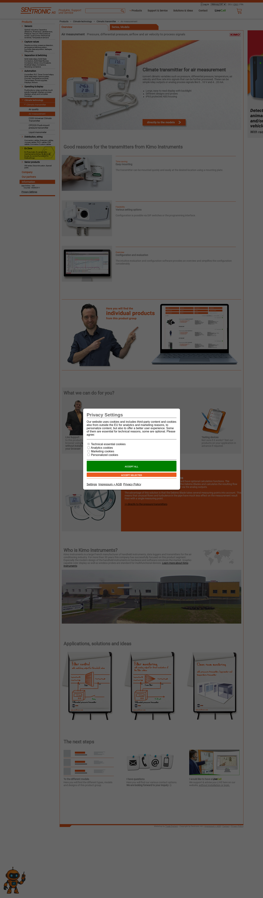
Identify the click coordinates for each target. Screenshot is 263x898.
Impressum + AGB (110, 484)
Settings (92, 484)
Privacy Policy (132, 484)
